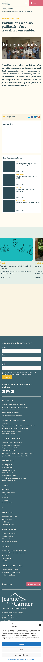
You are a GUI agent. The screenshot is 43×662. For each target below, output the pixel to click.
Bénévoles (5, 500)
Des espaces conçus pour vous (11, 410)
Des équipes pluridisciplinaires (10, 412)
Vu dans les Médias (7, 503)
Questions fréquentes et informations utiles (15, 456)
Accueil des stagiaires (8, 525)
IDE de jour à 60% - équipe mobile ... (25, 190)
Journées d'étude (7, 558)
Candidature (5, 522)
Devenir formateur (9, 530)
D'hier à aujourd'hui (7, 473)
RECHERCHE (6, 546)
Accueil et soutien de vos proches (12, 418)
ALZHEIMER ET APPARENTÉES (11, 439)
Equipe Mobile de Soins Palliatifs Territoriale (15, 407)
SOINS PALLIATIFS (7, 401)
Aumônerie (5, 423)
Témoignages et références (9, 541)
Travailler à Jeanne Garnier (11, 18)
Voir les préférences (21, 655)
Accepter (21, 644)
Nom (3, 355)
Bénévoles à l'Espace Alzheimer (11, 572)
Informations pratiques (8, 434)
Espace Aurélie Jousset (8, 492)
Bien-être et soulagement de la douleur (13, 420)
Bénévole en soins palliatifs (10, 570)
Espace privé (8, 584)
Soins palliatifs (6, 489)
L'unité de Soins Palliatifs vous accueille (13, 404)
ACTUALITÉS (6, 486)
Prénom (4, 347)
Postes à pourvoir (7, 519)
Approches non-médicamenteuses (12, 415)
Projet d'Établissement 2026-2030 (26, 177)
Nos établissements (7, 467)
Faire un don (36, 3)
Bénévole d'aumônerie (8, 575)
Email (4, 364)
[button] (40, 625)
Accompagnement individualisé (11, 445)
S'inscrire (6, 377)
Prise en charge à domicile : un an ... (28, 203)
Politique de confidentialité (27, 659)
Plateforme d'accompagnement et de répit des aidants (18, 453)
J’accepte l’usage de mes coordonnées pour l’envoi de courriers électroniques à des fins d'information (20, 373)
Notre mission (6, 539)
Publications (5, 555)
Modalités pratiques (7, 536)
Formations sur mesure (8, 533)
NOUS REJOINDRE (7, 513)
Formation (5, 495)
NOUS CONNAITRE (8, 461)
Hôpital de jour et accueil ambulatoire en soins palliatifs (18, 426)
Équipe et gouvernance (8, 470)
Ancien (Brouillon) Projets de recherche (13, 553)
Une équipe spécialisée (8, 450)
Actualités (4, 561)
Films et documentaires (9, 481)
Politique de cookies (13, 659)
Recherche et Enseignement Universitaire (14, 550)
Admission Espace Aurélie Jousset (12, 443)
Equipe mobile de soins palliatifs (11, 431)
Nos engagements (7, 465)
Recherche (5, 497)
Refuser (21, 650)
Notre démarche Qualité (9, 475)
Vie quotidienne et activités (10, 448)
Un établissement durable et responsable (14, 478)
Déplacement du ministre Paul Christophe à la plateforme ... (26, 164)
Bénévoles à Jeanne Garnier (12, 566)
